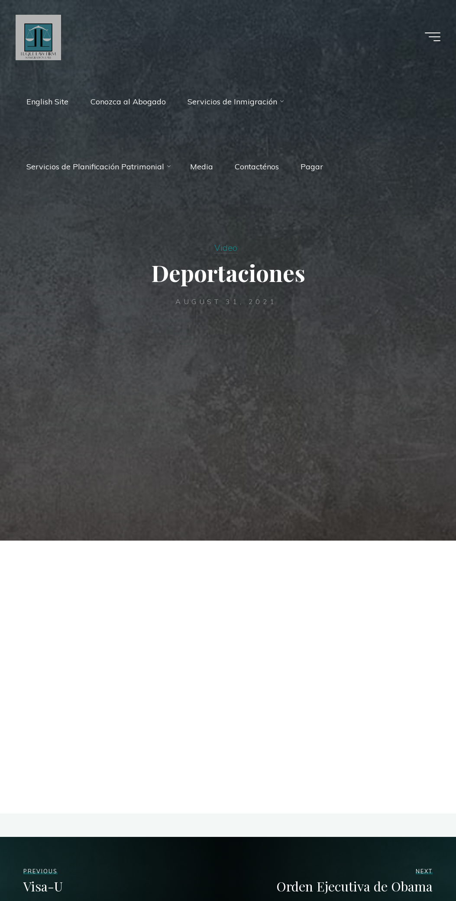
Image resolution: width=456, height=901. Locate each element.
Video (225, 247)
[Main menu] (432, 36)
